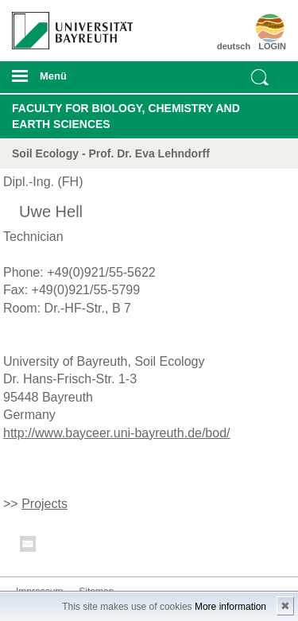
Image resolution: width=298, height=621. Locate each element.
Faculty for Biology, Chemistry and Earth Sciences (126, 116)
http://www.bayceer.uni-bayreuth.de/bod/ (116, 433)
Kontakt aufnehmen (28, 546)
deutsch (233, 46)
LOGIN (272, 46)
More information (230, 606)
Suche (260, 77)
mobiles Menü (66, 81)
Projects (44, 503)
